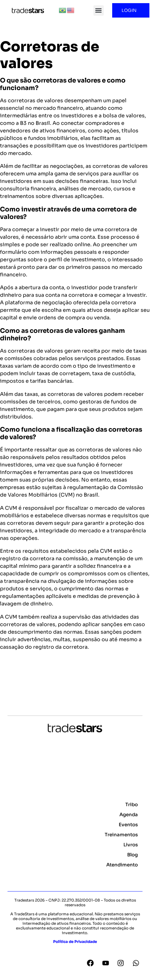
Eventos (128, 825)
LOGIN (131, 10)
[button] (98, 10)
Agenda (128, 814)
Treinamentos (121, 835)
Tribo (131, 804)
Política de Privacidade (75, 941)
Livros (130, 845)
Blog (132, 855)
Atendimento (122, 865)
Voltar (11, 678)
